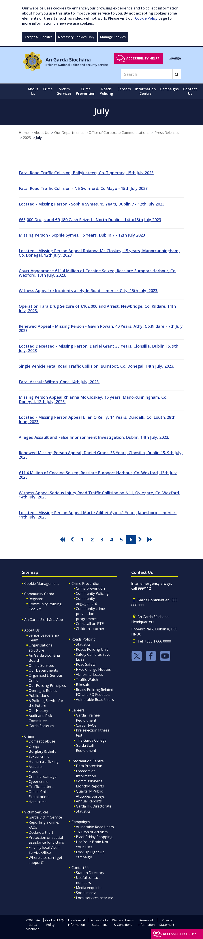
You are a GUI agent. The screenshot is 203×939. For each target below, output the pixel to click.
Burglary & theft (42, 751)
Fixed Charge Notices (93, 669)
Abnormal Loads (89, 674)
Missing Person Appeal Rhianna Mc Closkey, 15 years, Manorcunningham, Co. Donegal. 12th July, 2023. (93, 399)
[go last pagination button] (150, 539)
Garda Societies (41, 725)
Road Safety (86, 664)
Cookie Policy (146, 18)
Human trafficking (44, 761)
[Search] (146, 74)
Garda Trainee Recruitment (88, 718)
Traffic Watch (87, 679)
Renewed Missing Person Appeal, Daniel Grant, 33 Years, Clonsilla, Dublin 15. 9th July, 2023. (101, 455)
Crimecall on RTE (90, 623)
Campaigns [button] (169, 89)
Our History (38, 710)
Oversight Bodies (43, 690)
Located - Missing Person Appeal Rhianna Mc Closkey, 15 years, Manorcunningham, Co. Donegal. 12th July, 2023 (99, 253)
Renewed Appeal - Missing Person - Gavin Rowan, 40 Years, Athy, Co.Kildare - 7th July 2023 (101, 328)
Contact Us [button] (190, 91)
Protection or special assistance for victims (46, 840)
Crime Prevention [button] (85, 91)
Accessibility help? (142, 58)
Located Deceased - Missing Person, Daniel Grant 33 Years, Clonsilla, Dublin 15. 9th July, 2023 (98, 348)
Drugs (34, 746)
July (39, 137)
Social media (86, 892)
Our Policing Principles (47, 685)
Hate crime (38, 801)
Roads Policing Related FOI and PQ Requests (94, 692)
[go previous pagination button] (73, 539)
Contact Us (80, 867)
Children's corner (90, 628)
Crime (29, 736)
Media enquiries (89, 887)
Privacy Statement (166, 922)
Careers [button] (124, 89)
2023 (27, 137)
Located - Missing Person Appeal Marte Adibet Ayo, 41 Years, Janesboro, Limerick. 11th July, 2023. (98, 515)
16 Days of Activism (92, 832)
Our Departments (69, 132)
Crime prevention (90, 588)
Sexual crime (39, 756)
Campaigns (80, 821)
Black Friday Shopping (94, 836)
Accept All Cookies (38, 37)
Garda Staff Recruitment (86, 748)
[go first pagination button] (63, 539)
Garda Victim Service (45, 817)
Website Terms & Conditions (123, 922)
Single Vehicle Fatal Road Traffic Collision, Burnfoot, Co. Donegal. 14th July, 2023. (96, 366)
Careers (78, 710)
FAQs (61, 920)
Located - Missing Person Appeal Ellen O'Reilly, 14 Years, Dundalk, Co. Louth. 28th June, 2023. (97, 419)
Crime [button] (48, 89)
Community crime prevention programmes (90, 613)
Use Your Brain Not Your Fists (92, 844)
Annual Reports (89, 801)
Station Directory (90, 872)
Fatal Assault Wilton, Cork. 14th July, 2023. (59, 381)
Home (24, 132)
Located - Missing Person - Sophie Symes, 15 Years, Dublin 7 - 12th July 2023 (91, 204)
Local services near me (94, 897)
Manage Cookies (113, 37)
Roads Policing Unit (92, 649)
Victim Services (36, 812)
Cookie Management (41, 583)
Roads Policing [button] (106, 91)
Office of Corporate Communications (119, 132)
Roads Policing (83, 639)
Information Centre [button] (145, 91)
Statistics (83, 644)
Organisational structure (41, 648)
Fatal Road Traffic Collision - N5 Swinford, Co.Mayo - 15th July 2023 (83, 188)
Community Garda (39, 593)
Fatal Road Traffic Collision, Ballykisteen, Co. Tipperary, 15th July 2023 (86, 172)
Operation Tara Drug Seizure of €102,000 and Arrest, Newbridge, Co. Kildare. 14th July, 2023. (97, 308)
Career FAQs (86, 725)
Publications (39, 695)
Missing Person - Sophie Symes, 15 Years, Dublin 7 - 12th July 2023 (82, 235)
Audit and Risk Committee (40, 718)
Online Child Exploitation (39, 794)
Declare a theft (41, 832)
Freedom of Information (86, 773)
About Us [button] (33, 91)
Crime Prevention (85, 583)
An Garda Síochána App (43, 619)
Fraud (33, 771)
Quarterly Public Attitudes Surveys (90, 794)
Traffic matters (41, 786)
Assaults (36, 766)
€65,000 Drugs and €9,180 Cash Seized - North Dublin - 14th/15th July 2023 (90, 219)
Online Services (41, 665)
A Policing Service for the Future (46, 703)
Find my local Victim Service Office (44, 850)
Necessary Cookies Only (76, 37)
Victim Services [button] (64, 91)
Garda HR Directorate (93, 806)
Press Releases (166, 132)
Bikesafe (83, 684)
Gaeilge (175, 58)
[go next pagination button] (141, 539)
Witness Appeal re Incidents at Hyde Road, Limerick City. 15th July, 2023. (88, 290)
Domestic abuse (42, 741)
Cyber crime (38, 781)
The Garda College (91, 740)
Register (36, 598)
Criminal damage (42, 776)
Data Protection (89, 765)
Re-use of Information (146, 922)
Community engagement (86, 601)
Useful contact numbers (88, 880)
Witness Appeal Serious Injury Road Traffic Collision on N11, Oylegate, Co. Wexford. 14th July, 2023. (99, 495)
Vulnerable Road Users (95, 699)
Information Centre (87, 761)
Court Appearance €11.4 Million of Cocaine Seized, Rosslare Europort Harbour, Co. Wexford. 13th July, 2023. (97, 273)
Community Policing (92, 593)
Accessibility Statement (99, 922)
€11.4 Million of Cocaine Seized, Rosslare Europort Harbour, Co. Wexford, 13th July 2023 (98, 475)
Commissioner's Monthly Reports (90, 784)
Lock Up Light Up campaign (90, 854)
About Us (41, 132)
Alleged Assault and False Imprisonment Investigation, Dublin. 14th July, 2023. (94, 437)
